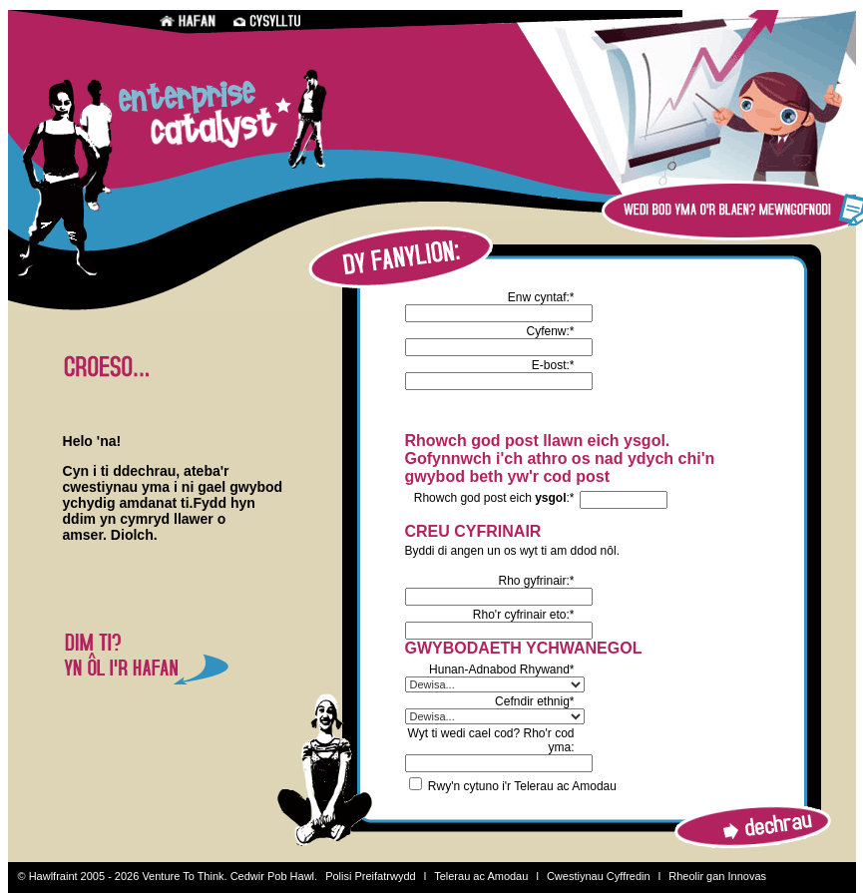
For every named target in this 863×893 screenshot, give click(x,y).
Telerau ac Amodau (481, 876)
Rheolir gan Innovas (717, 876)
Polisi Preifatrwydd (370, 876)
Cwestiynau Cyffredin (598, 876)
